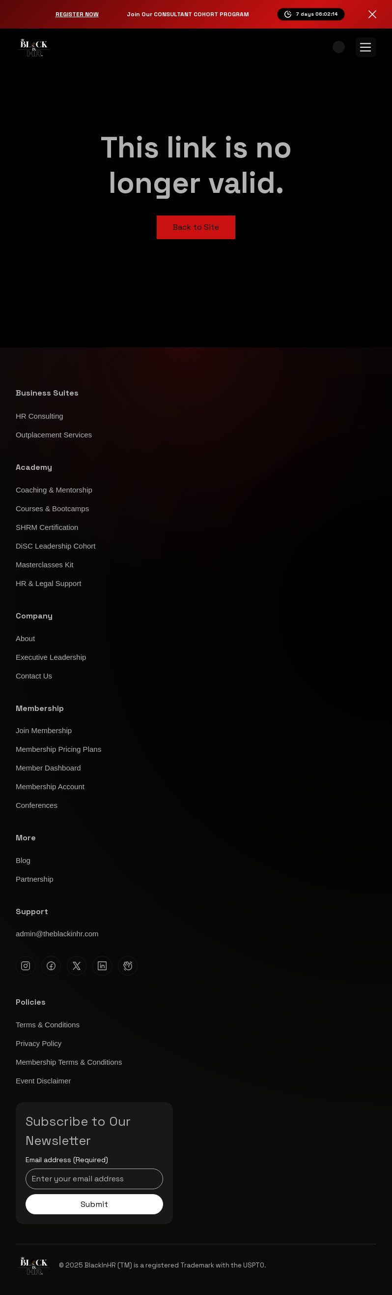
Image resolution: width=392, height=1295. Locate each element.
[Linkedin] (102, 966)
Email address (67, 1160)
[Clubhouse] (128, 966)
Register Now (77, 14)
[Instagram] (25, 966)
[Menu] (366, 47)
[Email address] (91, 1179)
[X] (76, 966)
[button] (339, 47)
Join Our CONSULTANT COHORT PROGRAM (188, 14)
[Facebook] (51, 966)
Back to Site (196, 227)
